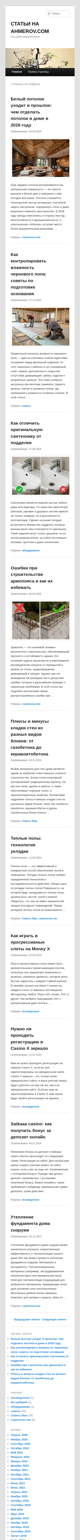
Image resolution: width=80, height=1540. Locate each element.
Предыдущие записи (25, 1319)
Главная (17, 71)
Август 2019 (19, 1535)
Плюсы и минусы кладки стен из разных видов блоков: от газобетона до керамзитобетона (38, 1378)
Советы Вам (29, 821)
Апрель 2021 (19, 1492)
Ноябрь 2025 (19, 1439)
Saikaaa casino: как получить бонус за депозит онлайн (31, 1130)
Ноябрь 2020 (19, 1496)
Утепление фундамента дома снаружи (30, 1223)
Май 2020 (17, 1509)
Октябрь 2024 (20, 1448)
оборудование (31, 550)
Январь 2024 (19, 1461)
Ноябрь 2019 (19, 1522)
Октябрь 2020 (20, 1500)
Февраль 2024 (20, 1456)
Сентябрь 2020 (20, 1505)
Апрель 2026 (19, 1434)
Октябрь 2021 (20, 1474)
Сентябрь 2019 (20, 1531)
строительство (31, 237)
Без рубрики (19, 1402)
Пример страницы (38, 71)
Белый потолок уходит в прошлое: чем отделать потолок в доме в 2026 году (31, 111)
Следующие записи (55, 1319)
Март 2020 (17, 1514)
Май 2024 (17, 1452)
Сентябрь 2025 (20, 1443)
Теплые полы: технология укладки (26, 845)
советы (26, 405)
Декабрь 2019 (20, 1518)
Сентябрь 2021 (20, 1478)
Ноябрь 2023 (19, 1470)
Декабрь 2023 (20, 1465)
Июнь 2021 (18, 1487)
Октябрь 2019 (20, 1527)
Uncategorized (30, 1011)
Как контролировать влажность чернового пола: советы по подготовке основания (29, 274)
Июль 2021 (18, 1483)
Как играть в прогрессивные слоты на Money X (30, 942)
